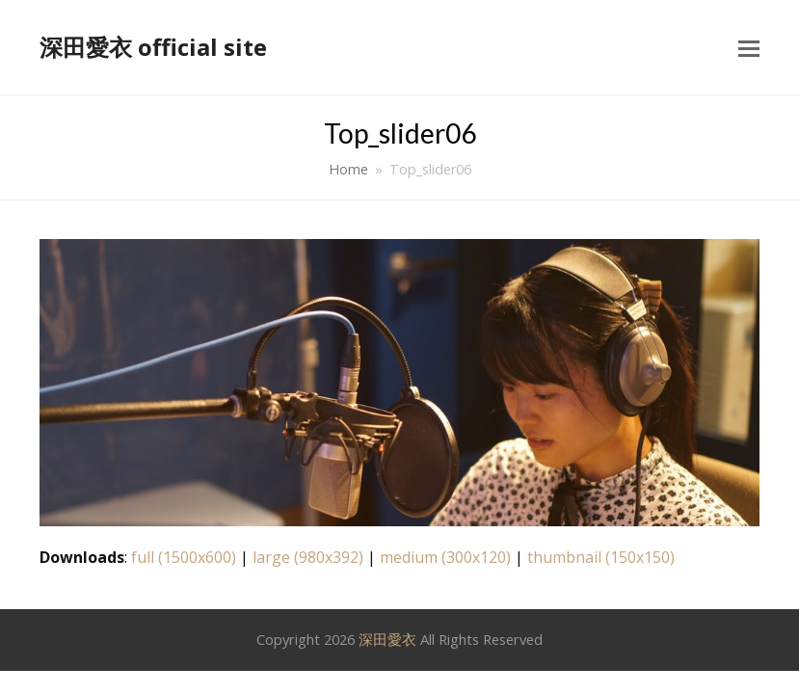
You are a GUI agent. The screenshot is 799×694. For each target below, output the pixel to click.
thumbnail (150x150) (601, 557)
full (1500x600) (183, 557)
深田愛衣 (387, 639)
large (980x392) (308, 557)
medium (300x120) (445, 557)
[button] (748, 47)
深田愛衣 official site (153, 47)
